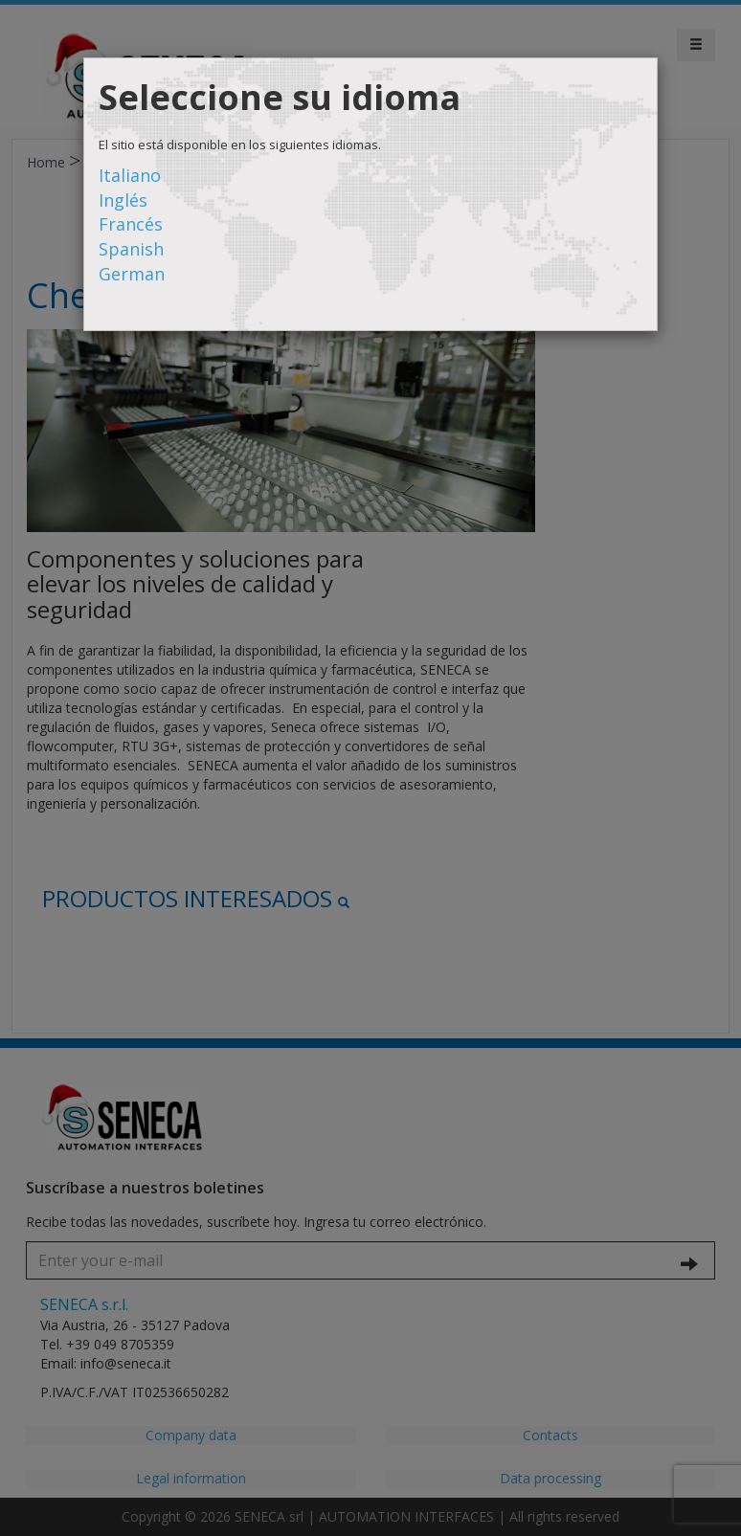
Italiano (130, 175)
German (132, 273)
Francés (131, 223)
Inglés (123, 200)
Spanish (131, 248)
